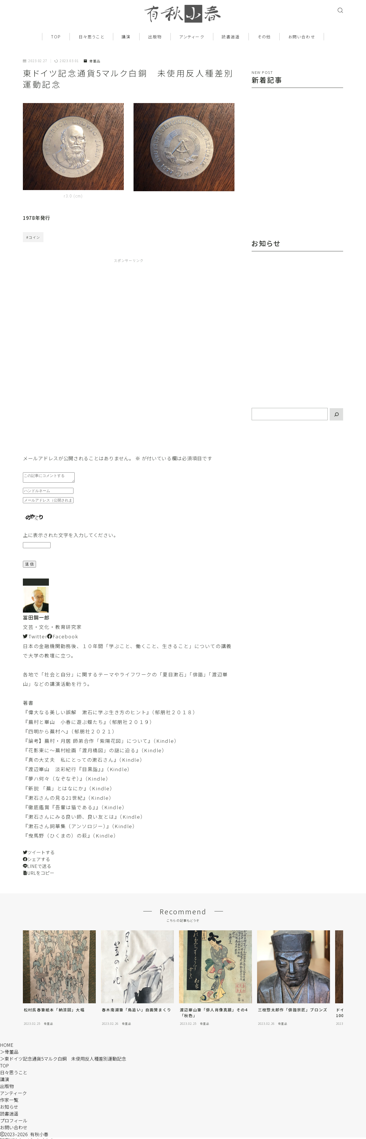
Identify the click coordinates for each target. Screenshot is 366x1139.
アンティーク (192, 37)
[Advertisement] (82, 355)
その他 (264, 37)
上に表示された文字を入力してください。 (70, 536)
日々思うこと (91, 37)
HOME (6, 1046)
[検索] (336, 414)
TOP (56, 37)
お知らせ (9, 1108)
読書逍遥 (231, 37)
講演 (126, 37)
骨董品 (92, 60)
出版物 (155, 37)
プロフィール (13, 1122)
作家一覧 (9, 1101)
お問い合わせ (301, 37)
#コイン (33, 237)
